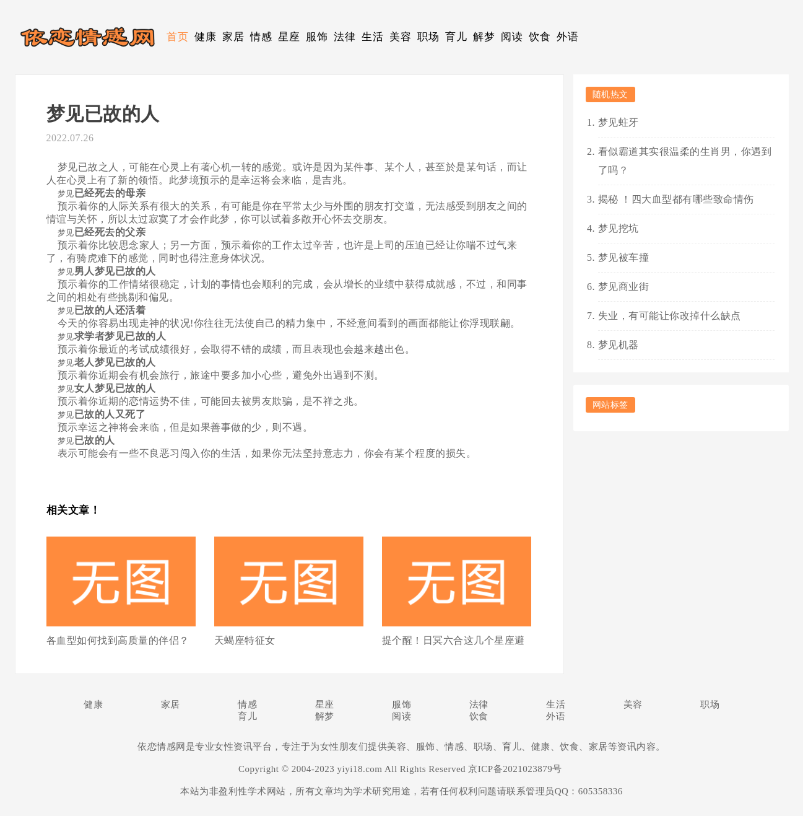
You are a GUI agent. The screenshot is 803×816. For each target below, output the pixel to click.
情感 (261, 37)
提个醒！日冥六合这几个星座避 (453, 640)
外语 (567, 37)
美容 (400, 37)
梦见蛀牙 (618, 122)
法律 (344, 37)
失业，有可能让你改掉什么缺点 (669, 315)
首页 (177, 37)
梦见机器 (618, 345)
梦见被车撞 (623, 257)
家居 (233, 37)
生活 (372, 37)
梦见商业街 (623, 286)
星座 (289, 37)
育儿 (456, 37)
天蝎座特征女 (245, 640)
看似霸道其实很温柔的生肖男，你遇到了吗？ (685, 160)
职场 (428, 37)
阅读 (512, 37)
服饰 (317, 37)
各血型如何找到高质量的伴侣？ (117, 640)
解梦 (484, 37)
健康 (205, 37)
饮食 (539, 37)
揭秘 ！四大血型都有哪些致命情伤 (676, 199)
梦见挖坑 (618, 228)
